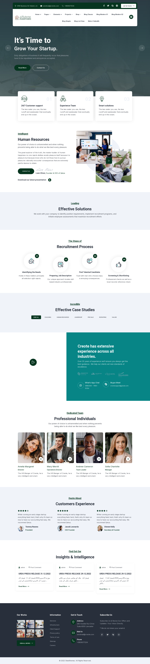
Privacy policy (55, 633)
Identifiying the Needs (31, 272)
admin (22, 567)
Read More (22, 68)
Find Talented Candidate (89, 272)
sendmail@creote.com (51, 6)
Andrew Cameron (84, 466)
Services (53, 621)
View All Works (26, 643)
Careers (53, 645)
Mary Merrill (53, 466)
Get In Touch (128, 6)
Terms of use (54, 637)
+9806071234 (69, 6)
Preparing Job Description (60, 276)
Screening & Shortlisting (118, 276)
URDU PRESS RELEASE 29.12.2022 (75, 573)
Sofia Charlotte (112, 466)
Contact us (26, 171)
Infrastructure (54, 625)
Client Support (55, 629)
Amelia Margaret (26, 466)
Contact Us (41, 68)
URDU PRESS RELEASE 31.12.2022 (34, 573)
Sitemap (53, 641)
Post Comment (36, 567)
